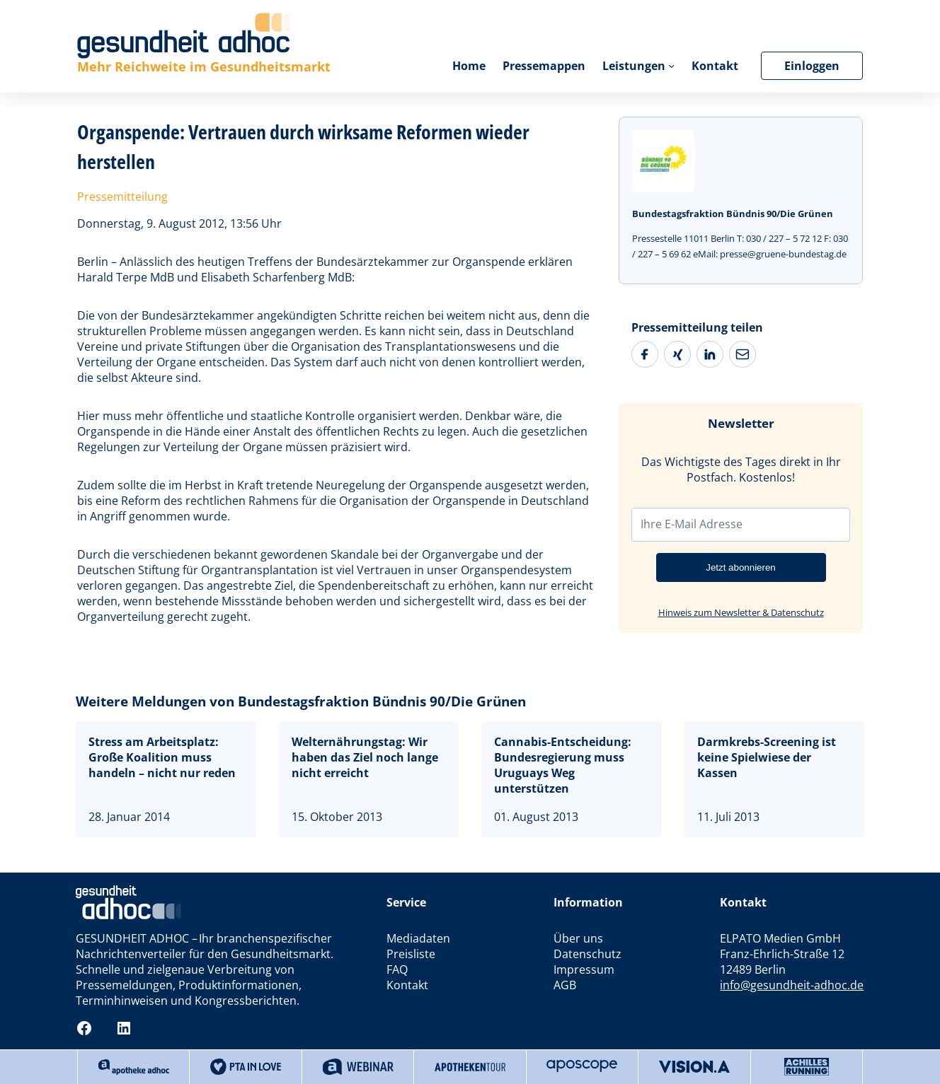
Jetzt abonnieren (741, 567)
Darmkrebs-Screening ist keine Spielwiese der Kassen (766, 757)
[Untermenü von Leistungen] (671, 65)
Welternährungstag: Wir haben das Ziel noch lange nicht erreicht (365, 757)
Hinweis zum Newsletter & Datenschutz (741, 612)
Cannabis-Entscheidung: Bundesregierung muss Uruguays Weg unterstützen (562, 765)
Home (469, 66)
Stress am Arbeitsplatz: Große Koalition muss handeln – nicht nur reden (162, 757)
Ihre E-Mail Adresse (692, 524)
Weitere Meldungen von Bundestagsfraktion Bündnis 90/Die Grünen (301, 701)
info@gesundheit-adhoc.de (792, 985)
